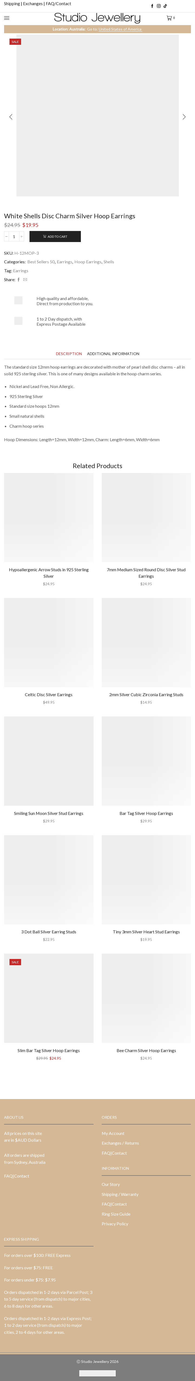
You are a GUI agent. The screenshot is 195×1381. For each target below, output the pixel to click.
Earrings (64, 261)
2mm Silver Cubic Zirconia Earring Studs (146, 694)
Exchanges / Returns (120, 1142)
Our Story (111, 1184)
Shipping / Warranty (120, 1194)
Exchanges (33, 3)
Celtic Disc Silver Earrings (48, 694)
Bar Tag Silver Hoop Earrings (146, 813)
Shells (109, 261)
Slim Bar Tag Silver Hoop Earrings (49, 1050)
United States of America (120, 29)
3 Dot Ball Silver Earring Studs (48, 931)
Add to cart (57, 236)
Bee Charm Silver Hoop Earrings (146, 1050)
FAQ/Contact (58, 3)
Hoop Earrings (87, 261)
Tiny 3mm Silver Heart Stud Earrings (146, 931)
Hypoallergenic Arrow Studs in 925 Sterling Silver (49, 573)
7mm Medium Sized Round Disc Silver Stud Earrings (146, 573)
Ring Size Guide (116, 1213)
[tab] (69, 353)
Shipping (12, 3)
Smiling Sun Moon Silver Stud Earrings (48, 813)
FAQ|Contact (16, 1175)
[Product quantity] (14, 236)
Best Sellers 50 (41, 261)
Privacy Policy (115, 1223)
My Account (113, 1133)
